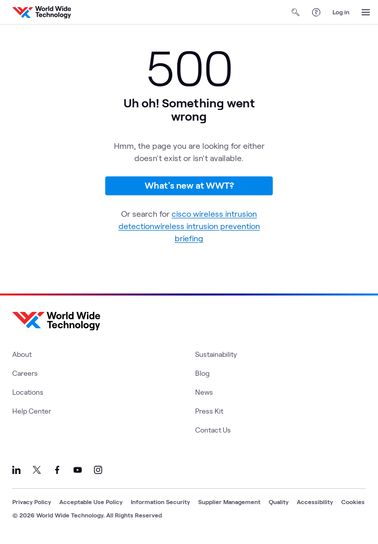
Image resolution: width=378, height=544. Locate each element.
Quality (279, 501)
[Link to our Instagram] (98, 470)
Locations (27, 392)
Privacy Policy (31, 501)
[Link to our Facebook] (57, 470)
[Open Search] (296, 12)
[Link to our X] (37, 470)
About (22, 354)
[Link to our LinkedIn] (16, 470)
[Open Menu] (366, 12)
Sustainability (216, 354)
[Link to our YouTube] (78, 470)
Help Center (31, 410)
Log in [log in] (341, 11)
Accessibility (315, 501)
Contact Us (213, 429)
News (204, 392)
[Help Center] (316, 12)
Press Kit (209, 410)
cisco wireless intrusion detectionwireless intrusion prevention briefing (189, 226)
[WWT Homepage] (41, 12)
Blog (202, 373)
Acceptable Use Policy (91, 501)
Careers (25, 373)
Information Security (160, 501)
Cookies (353, 501)
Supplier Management (229, 501)
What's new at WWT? (189, 185)
